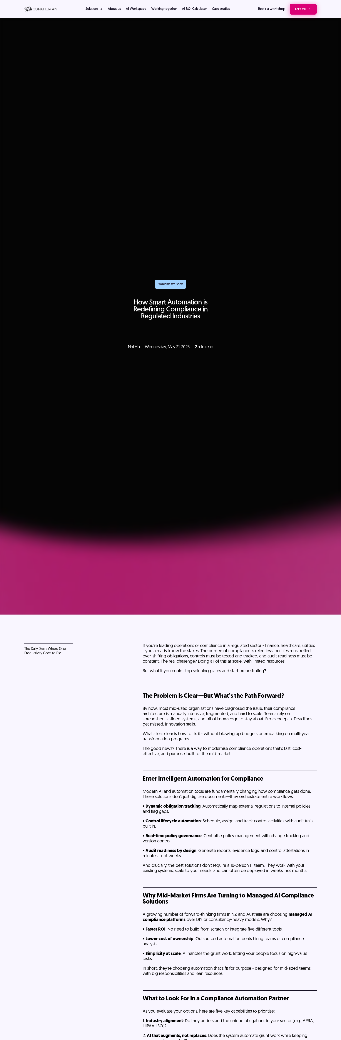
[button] (94, 9)
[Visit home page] (40, 9)
